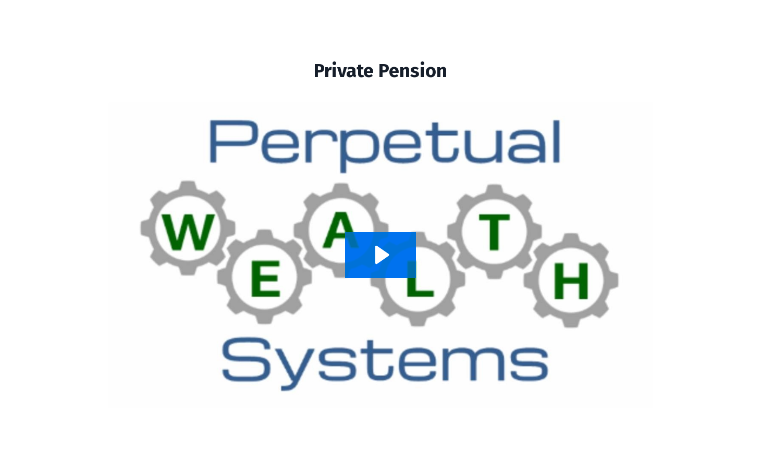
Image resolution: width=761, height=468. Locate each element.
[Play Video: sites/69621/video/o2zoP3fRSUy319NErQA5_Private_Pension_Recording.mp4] (380, 254)
